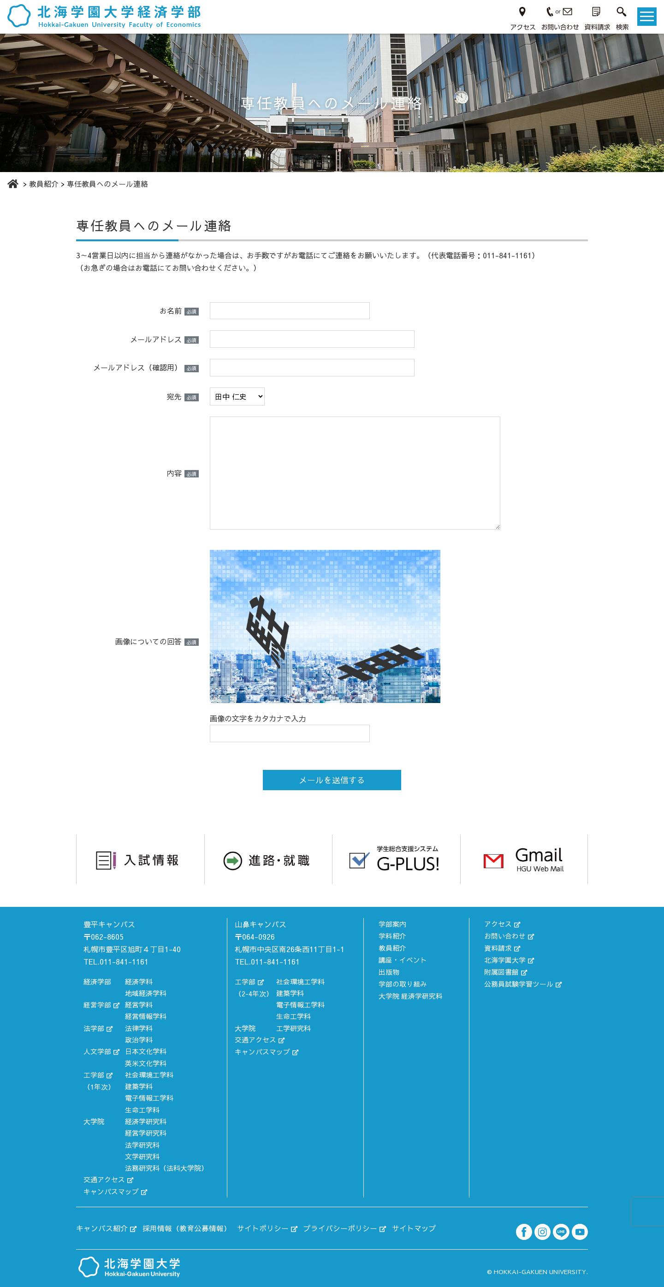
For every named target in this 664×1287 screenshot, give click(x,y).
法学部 (93, 1027)
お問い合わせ (505, 935)
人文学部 (97, 1051)
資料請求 (498, 947)
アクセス (498, 923)
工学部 (93, 1074)
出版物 (389, 970)
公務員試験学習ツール (518, 982)
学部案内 (392, 923)
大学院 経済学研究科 (411, 993)
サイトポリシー (263, 1227)
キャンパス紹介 (102, 1227)
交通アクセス (104, 1179)
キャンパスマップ (111, 1191)
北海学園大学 (505, 958)
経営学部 (97, 1004)
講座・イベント (403, 958)
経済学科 (139, 981)
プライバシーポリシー (340, 1227)
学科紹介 (392, 935)
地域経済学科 (145, 993)
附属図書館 (501, 970)
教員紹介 (392, 947)
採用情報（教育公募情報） (186, 1227)
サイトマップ (414, 1227)
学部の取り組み (403, 982)
